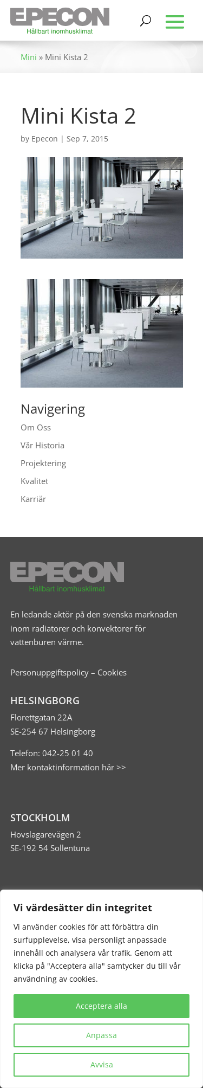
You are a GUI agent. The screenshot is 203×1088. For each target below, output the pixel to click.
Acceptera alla (101, 1006)
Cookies (112, 672)
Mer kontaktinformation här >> (68, 767)
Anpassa (101, 1035)
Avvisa (101, 1064)
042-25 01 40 (66, 753)
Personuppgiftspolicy (49, 672)
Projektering (43, 463)
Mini (29, 56)
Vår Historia (42, 445)
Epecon (44, 138)
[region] (101, 989)
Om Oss (36, 427)
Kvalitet (34, 480)
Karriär (33, 498)
